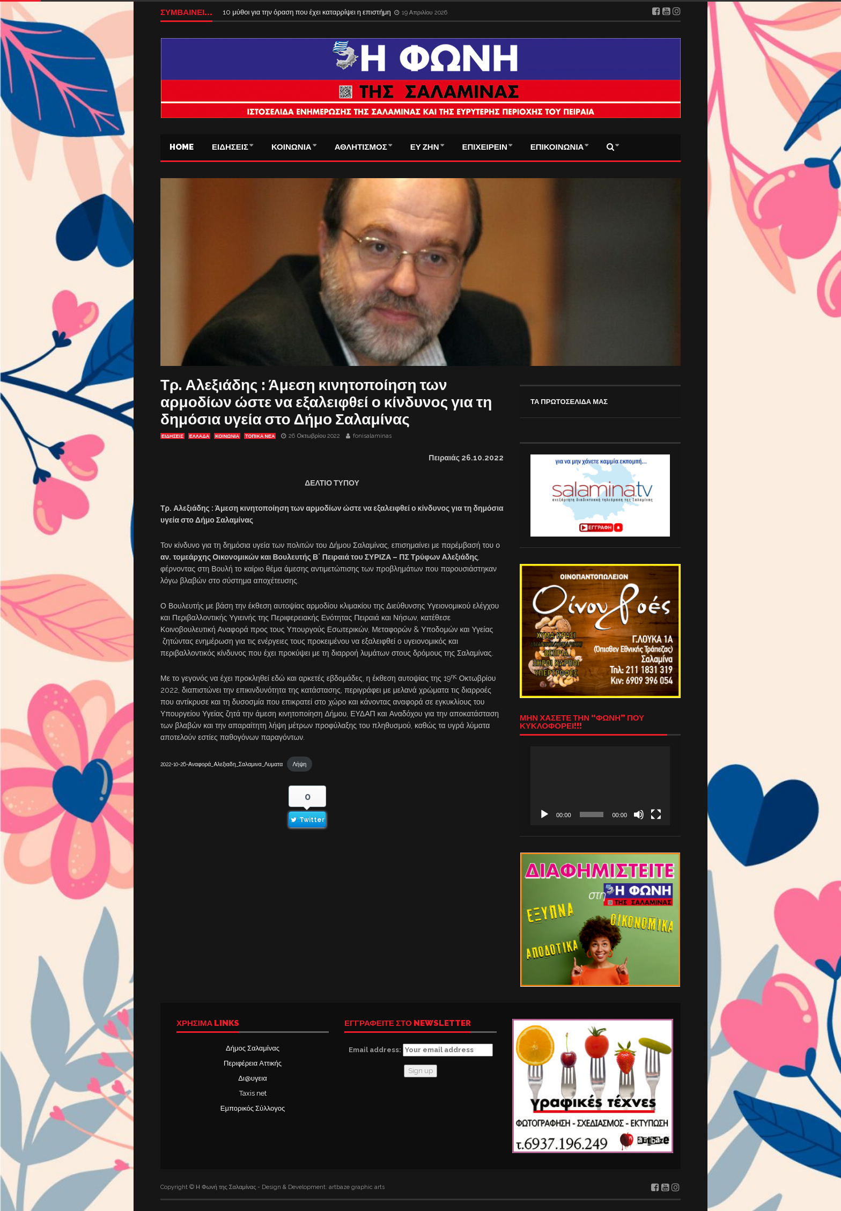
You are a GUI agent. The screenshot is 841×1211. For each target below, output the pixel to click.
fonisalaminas (372, 435)
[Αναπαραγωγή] (544, 814)
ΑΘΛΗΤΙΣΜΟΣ (361, 147)
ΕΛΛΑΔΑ (199, 436)
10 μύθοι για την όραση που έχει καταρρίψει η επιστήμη (307, 12)
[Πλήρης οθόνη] (656, 814)
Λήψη (299, 764)
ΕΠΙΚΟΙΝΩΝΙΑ (557, 147)
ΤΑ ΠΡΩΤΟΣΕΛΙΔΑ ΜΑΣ (569, 402)
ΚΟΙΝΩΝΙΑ (291, 147)
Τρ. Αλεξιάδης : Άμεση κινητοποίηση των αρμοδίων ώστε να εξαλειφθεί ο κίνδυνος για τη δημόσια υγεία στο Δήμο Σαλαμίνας (326, 402)
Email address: (421, 1050)
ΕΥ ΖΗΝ (424, 147)
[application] (600, 785)
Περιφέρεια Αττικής (253, 1063)
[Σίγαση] (638, 814)
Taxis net (253, 1093)
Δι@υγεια (252, 1078)
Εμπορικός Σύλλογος (252, 1108)
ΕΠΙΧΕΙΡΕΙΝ (484, 147)
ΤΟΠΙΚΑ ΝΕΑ (260, 436)
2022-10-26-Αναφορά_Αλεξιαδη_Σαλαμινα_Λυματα (221, 764)
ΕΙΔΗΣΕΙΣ (230, 147)
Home (181, 147)
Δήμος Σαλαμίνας (252, 1048)
